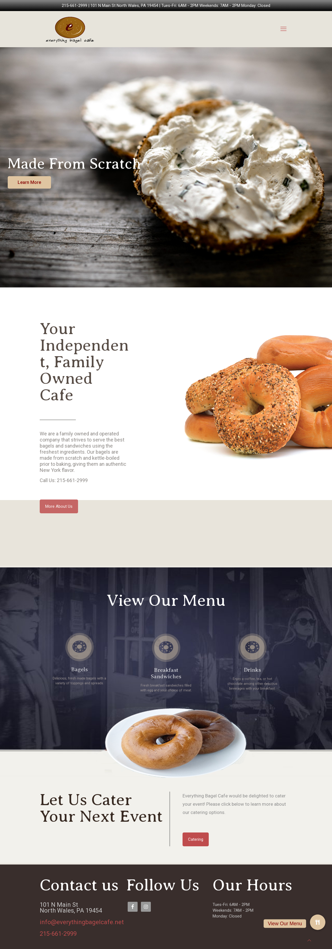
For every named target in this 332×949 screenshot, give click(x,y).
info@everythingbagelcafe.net (82, 922)
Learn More (29, 182)
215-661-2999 (74, 5)
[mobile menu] (283, 29)
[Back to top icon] (309, 940)
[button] (317, 922)
